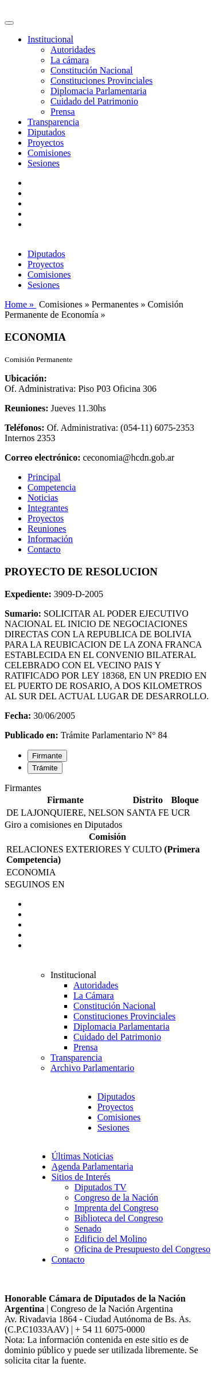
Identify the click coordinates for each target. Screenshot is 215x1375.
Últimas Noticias (83, 1156)
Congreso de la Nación (116, 1197)
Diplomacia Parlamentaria (98, 91)
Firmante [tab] (47, 755)
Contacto (44, 549)
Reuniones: (26, 408)
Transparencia (53, 122)
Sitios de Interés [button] (81, 1177)
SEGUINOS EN (34, 884)
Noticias (43, 498)
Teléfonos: (25, 428)
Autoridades (72, 49)
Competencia (52, 487)
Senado (88, 1228)
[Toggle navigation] (9, 23)
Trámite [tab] (45, 768)
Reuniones (47, 528)
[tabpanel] (107, 801)
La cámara (69, 60)
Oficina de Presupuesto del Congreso (142, 1249)
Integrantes (48, 508)
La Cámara (93, 995)
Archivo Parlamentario (92, 1068)
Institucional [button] (50, 39)
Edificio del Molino (111, 1239)
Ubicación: (26, 378)
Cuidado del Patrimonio (94, 101)
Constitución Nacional (91, 70)
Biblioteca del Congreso (119, 1218)
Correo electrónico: (43, 457)
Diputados (46, 132)
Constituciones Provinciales (101, 80)
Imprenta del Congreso (117, 1208)
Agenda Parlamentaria (93, 1166)
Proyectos (46, 142)
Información (50, 539)
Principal (44, 477)
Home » (20, 304)
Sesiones (44, 163)
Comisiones (49, 153)
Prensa (62, 111)
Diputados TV (101, 1187)
